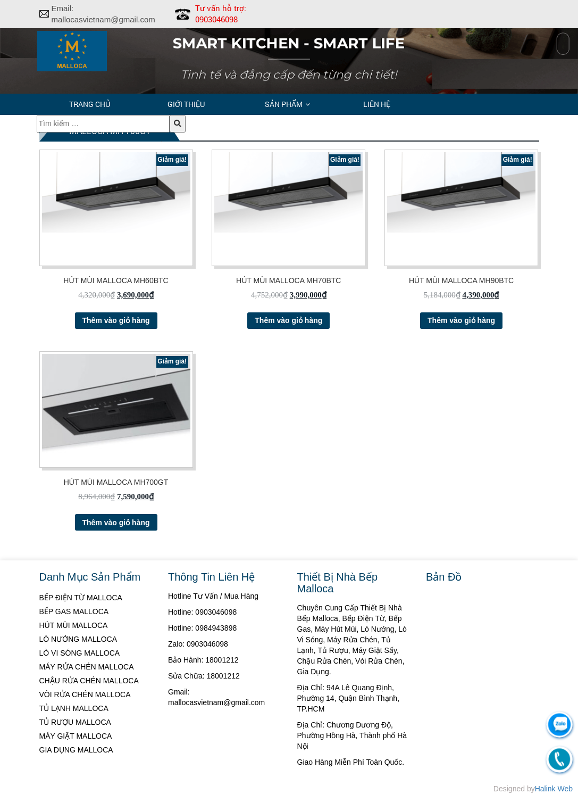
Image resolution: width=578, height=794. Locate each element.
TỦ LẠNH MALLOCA (73, 708)
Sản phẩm (284, 104)
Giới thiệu (186, 104)
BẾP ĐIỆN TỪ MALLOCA (80, 597)
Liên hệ (376, 104)
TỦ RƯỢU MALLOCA (75, 722)
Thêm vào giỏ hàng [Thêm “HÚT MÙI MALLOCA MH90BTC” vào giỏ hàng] (461, 320)
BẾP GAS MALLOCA (74, 611)
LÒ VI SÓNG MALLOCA (79, 653)
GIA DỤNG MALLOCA (76, 750)
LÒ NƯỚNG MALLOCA (78, 639)
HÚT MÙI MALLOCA (73, 625)
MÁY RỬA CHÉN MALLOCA (86, 667)
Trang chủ (89, 104)
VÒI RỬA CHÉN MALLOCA (85, 694)
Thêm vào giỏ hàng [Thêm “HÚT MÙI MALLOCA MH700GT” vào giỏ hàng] (116, 522)
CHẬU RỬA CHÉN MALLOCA (89, 680)
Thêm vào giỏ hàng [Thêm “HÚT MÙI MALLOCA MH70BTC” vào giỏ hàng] (288, 320)
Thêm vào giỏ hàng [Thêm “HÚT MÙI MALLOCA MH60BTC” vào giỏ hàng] (116, 320)
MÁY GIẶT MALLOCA (75, 736)
